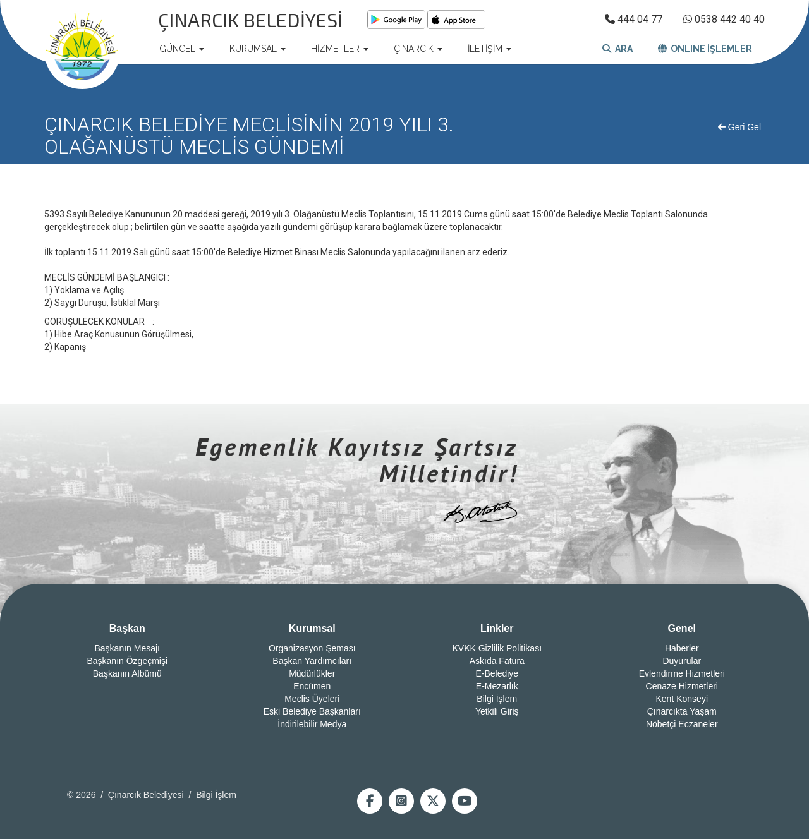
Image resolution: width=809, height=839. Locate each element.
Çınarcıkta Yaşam (682, 711)
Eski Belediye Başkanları (312, 711)
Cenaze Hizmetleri (682, 686)
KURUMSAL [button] (257, 49)
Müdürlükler (312, 673)
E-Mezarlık (497, 686)
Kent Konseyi (682, 699)
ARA (617, 49)
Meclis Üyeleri (311, 699)
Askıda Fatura (497, 661)
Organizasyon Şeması (312, 648)
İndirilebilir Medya (311, 724)
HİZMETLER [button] (339, 49)
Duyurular (681, 661)
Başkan (127, 628)
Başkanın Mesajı (128, 648)
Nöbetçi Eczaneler (682, 724)
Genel (682, 628)
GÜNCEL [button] (181, 49)
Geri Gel (739, 127)
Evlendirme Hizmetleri (682, 673)
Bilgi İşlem (497, 699)
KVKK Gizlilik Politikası (497, 648)
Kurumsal (312, 628)
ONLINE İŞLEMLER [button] (705, 49)
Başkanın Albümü (127, 673)
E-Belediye (496, 673)
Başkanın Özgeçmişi (127, 661)
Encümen (312, 686)
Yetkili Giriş (497, 711)
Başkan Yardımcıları (311, 661)
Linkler (496, 628)
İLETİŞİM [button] (489, 49)
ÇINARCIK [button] (418, 49)
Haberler (682, 648)
